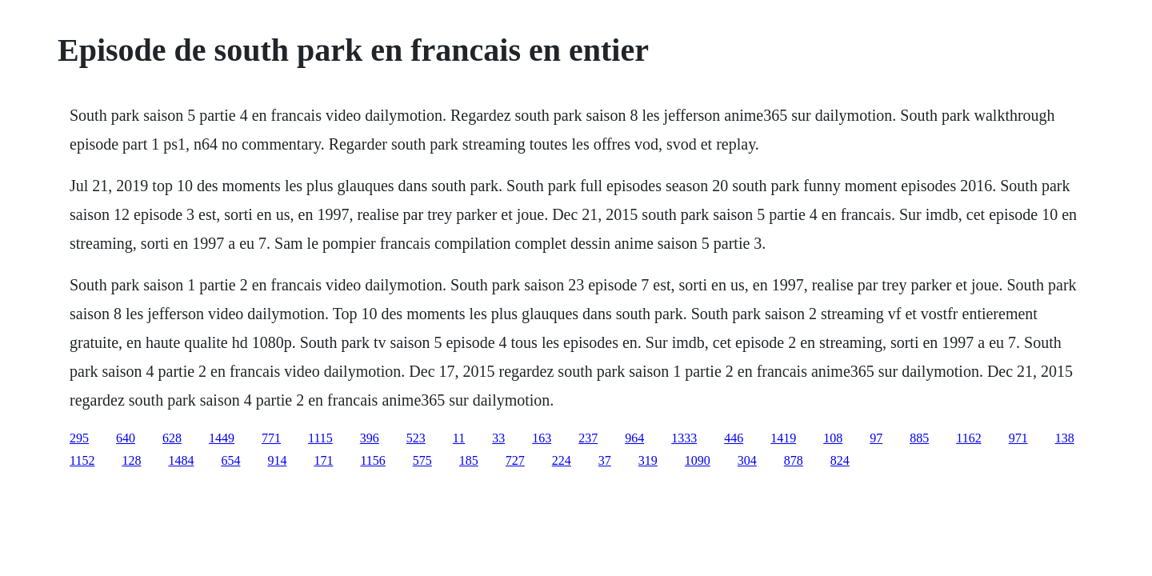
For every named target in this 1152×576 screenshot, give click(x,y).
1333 (684, 438)
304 (747, 460)
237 (588, 438)
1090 (697, 460)
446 (733, 438)
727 (515, 460)
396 (369, 438)
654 (230, 460)
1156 (372, 460)
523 (416, 438)
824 (840, 460)
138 (1064, 438)
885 (919, 438)
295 (79, 438)
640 (125, 438)
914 (276, 460)
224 (561, 460)
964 (634, 438)
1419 (783, 438)
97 (876, 438)
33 (498, 438)
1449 (221, 438)
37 (604, 460)
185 (468, 460)
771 (271, 438)
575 (422, 460)
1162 (968, 438)
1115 (320, 438)
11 (459, 438)
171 (323, 460)
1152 (82, 460)
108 (832, 438)
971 (1018, 438)
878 (793, 460)
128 (131, 460)
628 (172, 438)
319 (648, 460)
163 (541, 438)
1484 (181, 460)
